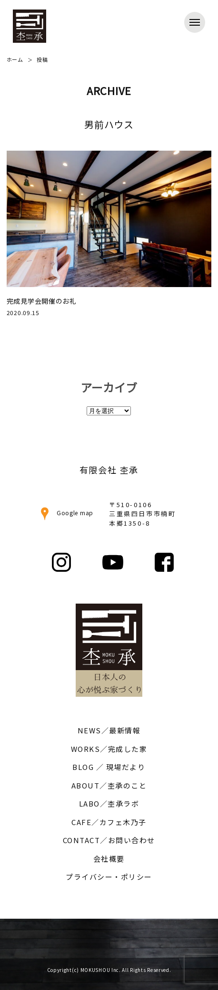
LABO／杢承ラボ (109, 803)
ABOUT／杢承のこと (109, 785)
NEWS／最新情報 (109, 730)
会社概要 (109, 859)
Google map (65, 513)
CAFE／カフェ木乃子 (109, 822)
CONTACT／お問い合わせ (109, 840)
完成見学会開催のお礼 (42, 301)
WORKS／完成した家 (109, 749)
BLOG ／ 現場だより (108, 767)
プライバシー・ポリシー (109, 877)
